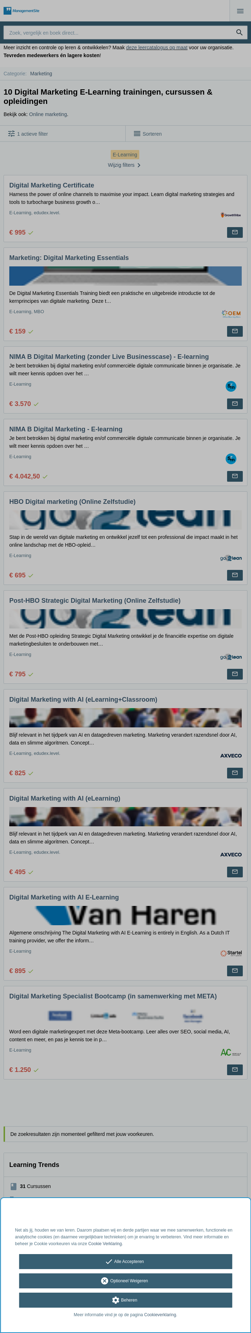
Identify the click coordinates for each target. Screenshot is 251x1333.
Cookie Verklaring (105, 1243)
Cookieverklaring (160, 1314)
